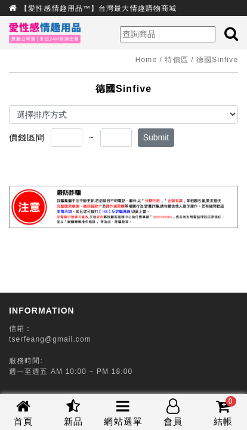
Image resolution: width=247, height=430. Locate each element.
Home (146, 60)
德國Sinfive (217, 60)
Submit (156, 137)
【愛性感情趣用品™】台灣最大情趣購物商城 (98, 8)
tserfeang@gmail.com (50, 339)
